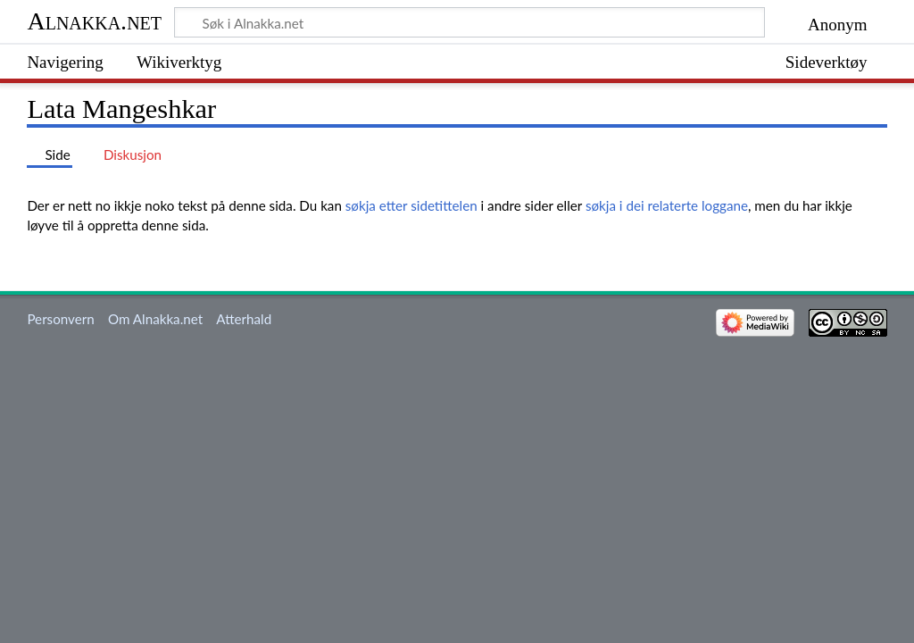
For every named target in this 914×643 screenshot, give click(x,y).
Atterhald (243, 319)
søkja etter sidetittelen (411, 205)
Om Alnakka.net (155, 319)
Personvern (60, 319)
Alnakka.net (94, 21)
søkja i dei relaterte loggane (667, 205)
